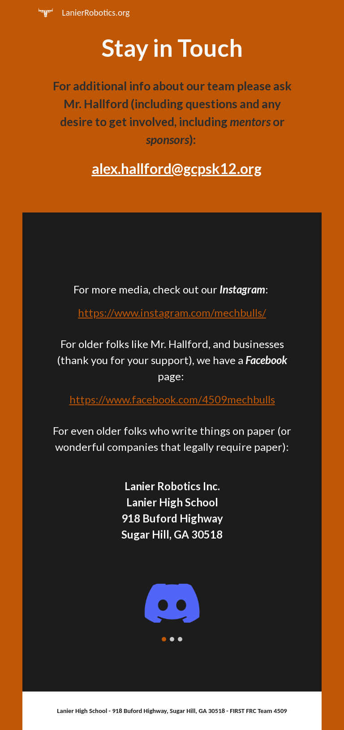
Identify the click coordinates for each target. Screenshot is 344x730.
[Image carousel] (172, 612)
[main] (172, 48)
